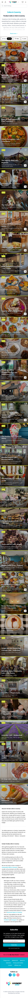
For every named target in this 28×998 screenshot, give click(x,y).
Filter (17, 38)
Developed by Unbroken (14, 993)
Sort (24, 38)
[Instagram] (17, 974)
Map (4, 38)
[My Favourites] (22, 2)
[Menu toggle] (2, 2)
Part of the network (14, 955)
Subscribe (14, 945)
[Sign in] (5, 2)
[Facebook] (10, 974)
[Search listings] (14, 5)
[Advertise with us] (25, 2)
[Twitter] (14, 974)
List (9, 38)
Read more (14, 33)
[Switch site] (18, 2)
